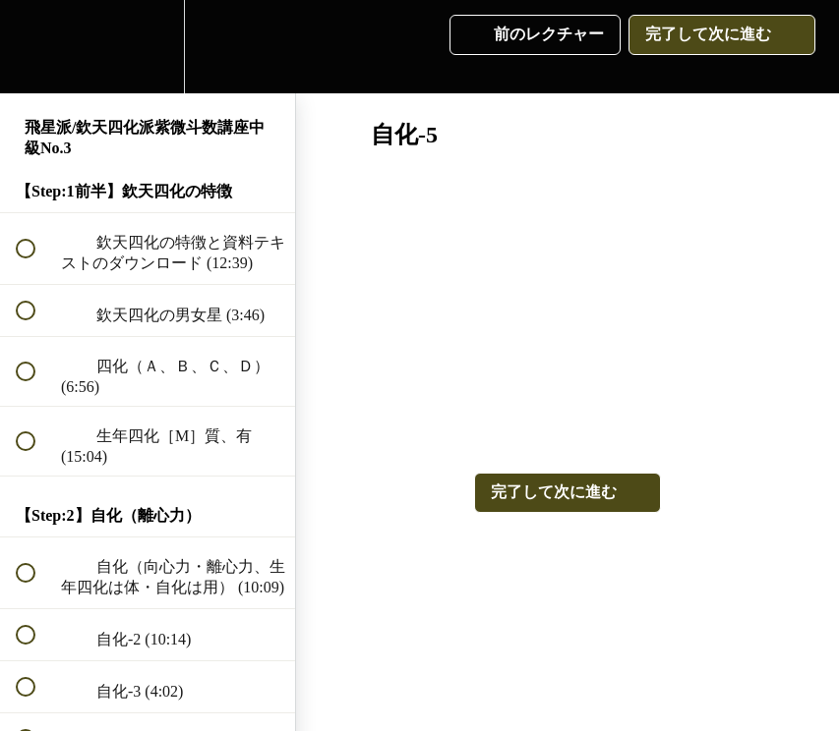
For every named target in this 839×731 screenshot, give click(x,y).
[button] (36, 46)
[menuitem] (147, 46)
